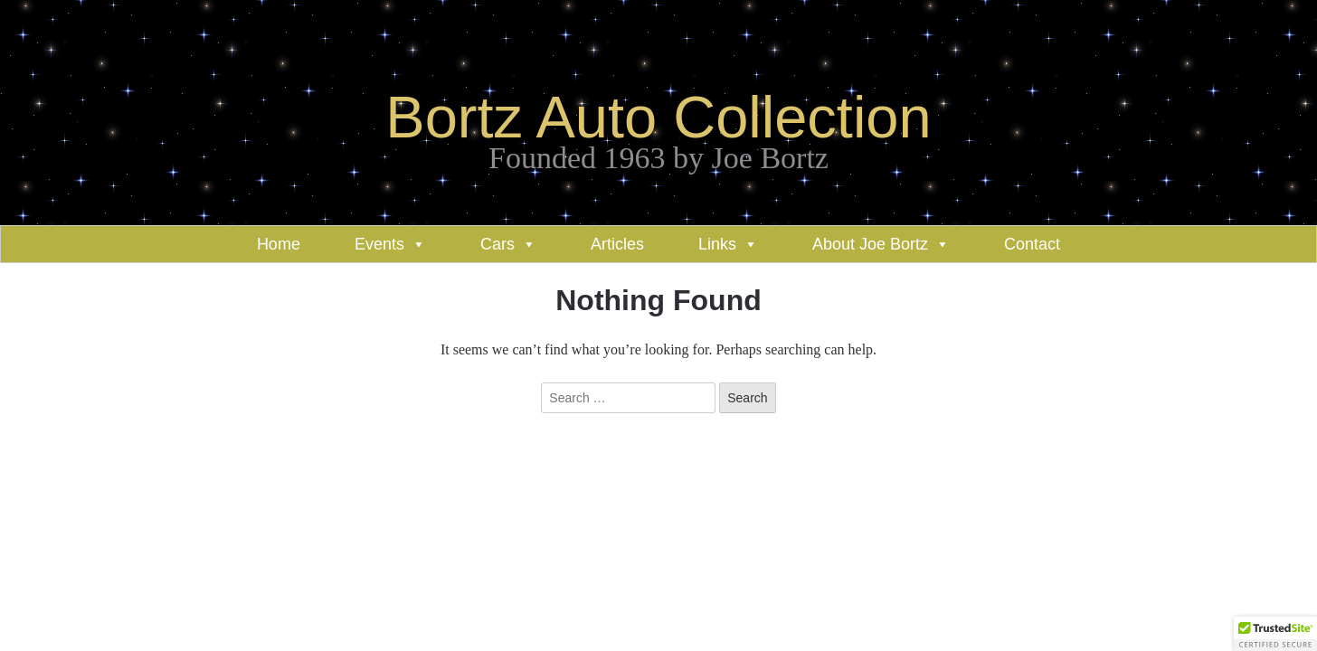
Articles (617, 244)
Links (717, 244)
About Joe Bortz (870, 244)
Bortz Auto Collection (658, 117)
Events (379, 244)
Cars (497, 244)
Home (278, 244)
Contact (1032, 244)
